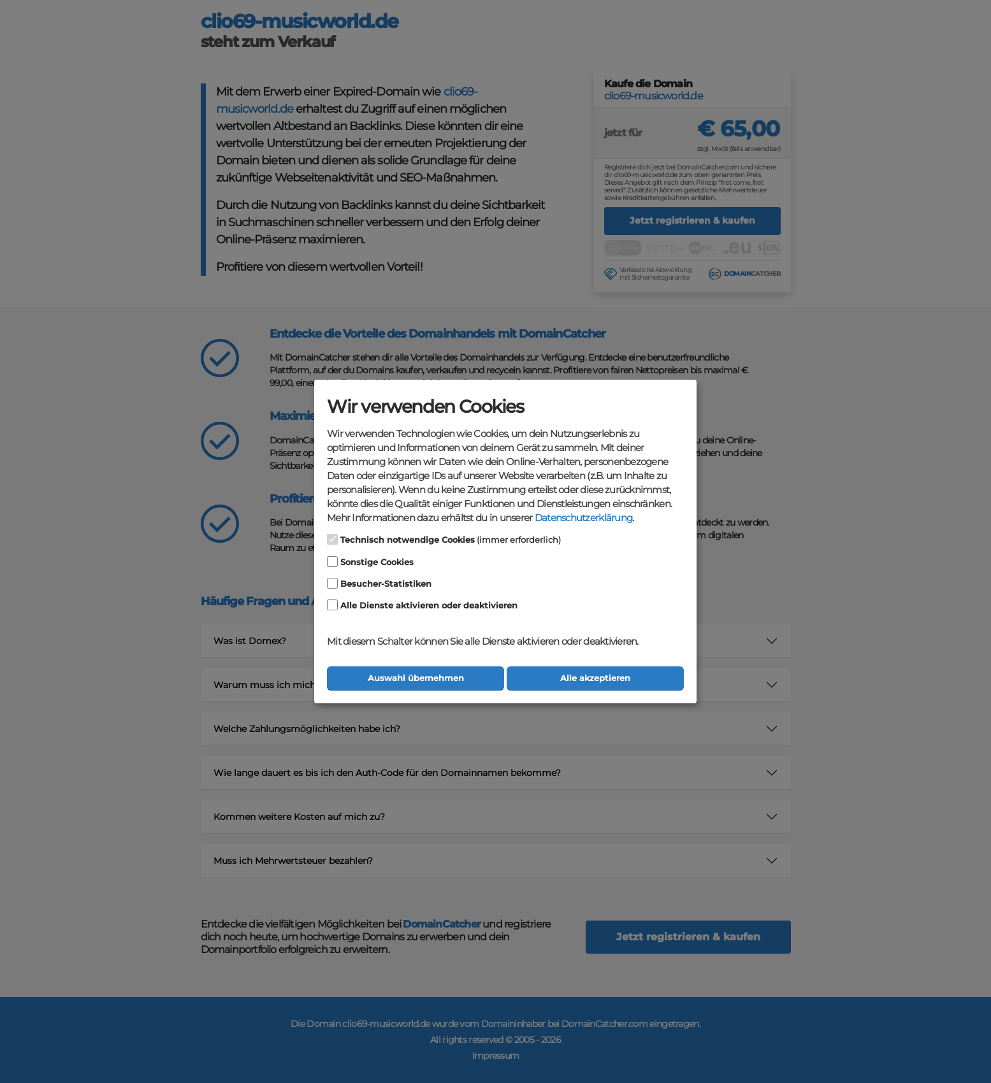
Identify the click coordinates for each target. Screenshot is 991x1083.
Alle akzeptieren (595, 678)
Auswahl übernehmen (416, 678)
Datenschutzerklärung (583, 518)
